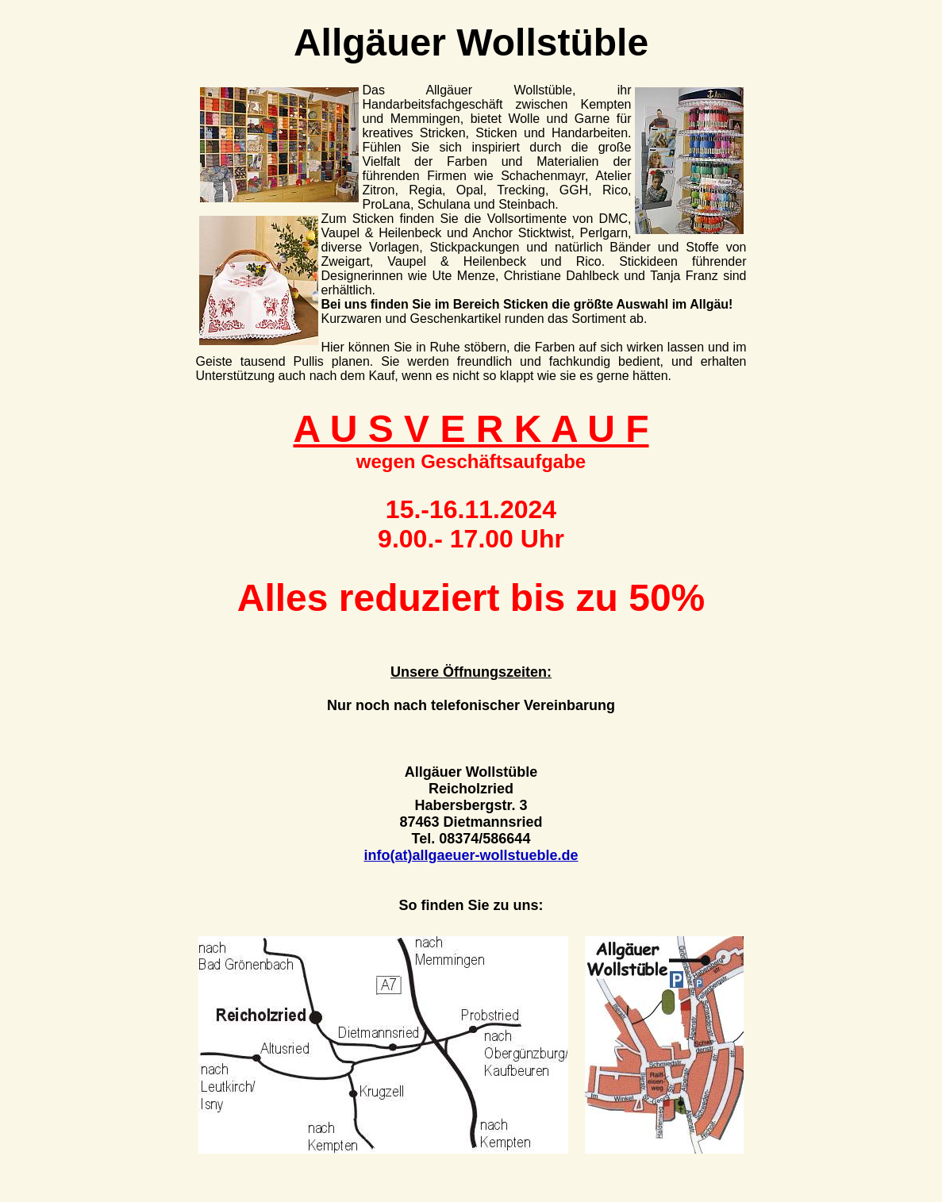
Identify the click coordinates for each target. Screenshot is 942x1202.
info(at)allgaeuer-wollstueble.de (470, 855)
